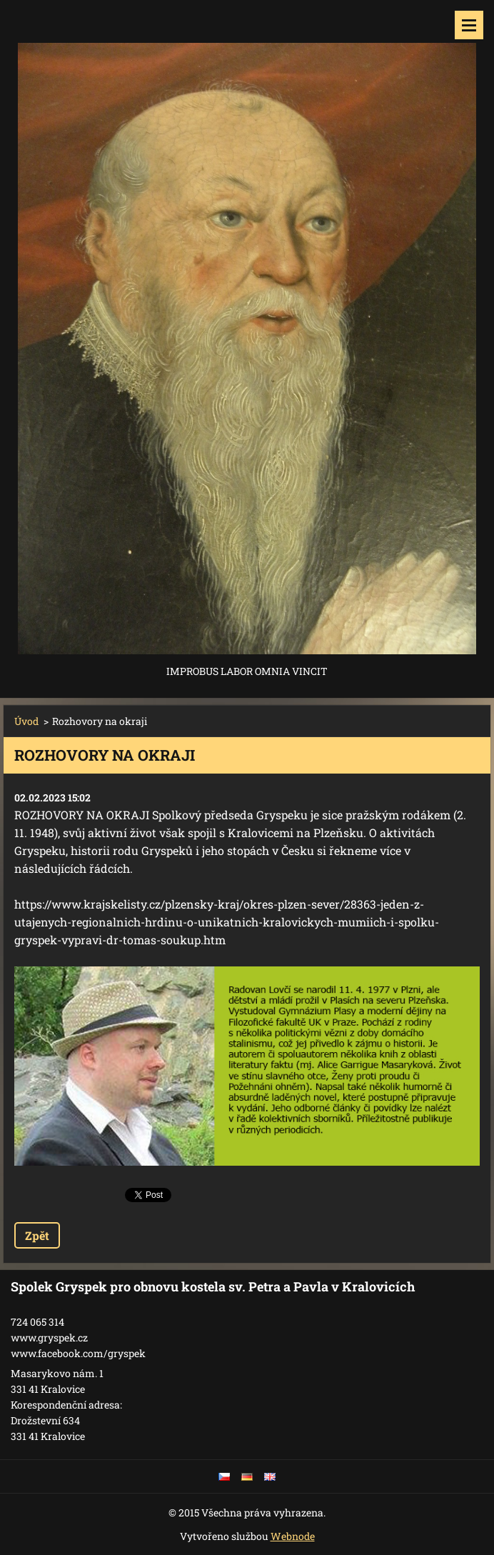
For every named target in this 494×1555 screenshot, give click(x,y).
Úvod (26, 721)
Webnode (293, 1536)
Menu (469, 25)
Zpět (37, 1235)
